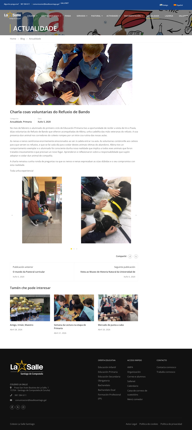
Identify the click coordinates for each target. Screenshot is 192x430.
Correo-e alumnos (136, 376)
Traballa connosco (166, 371)
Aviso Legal (131, 424)
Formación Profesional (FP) (109, 396)
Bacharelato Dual (106, 389)
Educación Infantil (107, 367)
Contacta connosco (166, 367)
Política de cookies (148, 424)
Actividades (112, 16)
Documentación (132, 16)
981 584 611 (25, 4)
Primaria (27, 122)
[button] (71, 249)
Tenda (68, 16)
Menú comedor (135, 399)
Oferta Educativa (50, 16)
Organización (134, 371)
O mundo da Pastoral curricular (29, 272)
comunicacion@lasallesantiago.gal (46, 4)
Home (13, 39)
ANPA (130, 367)
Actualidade (153, 16)
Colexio (31, 16)
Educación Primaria (108, 371)
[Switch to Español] (178, 5)
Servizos (81, 16)
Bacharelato (104, 385)
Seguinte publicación (124, 267)
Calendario (132, 385)
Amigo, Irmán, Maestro (21, 325)
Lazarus (169, 16)
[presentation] (12, 216)
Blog (22, 39)
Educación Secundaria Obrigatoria (109, 378)
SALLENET (65, 3)
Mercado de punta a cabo (111, 325)
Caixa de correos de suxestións (137, 392)
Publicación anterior (23, 267)
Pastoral (96, 16)
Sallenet (183, 16)
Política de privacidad (171, 424)
